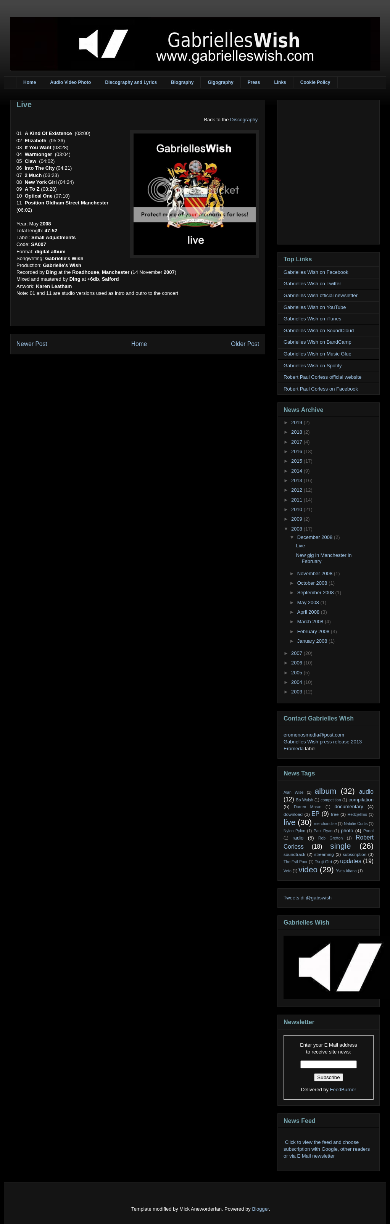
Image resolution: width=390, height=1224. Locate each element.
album (326, 791)
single (340, 845)
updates (350, 861)
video (307, 869)
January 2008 (313, 641)
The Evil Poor (296, 862)
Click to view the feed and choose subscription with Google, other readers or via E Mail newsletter (327, 1149)
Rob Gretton (330, 838)
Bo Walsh (304, 800)
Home (29, 82)
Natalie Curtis (355, 824)
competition (331, 800)
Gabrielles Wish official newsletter (321, 295)
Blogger (260, 1209)
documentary (348, 806)
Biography (182, 82)
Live (24, 104)
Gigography (220, 82)
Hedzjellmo (357, 814)
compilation (361, 800)
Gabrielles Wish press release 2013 (323, 742)
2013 (297, 480)
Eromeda (294, 748)
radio (297, 838)
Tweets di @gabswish (308, 898)
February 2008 (314, 631)
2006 (297, 663)
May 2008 (309, 602)
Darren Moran (307, 807)
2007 (297, 653)
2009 (297, 519)
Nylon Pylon (294, 831)
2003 (297, 692)
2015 (297, 461)
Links (280, 82)
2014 (297, 471)
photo (347, 830)
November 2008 (315, 573)
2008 (297, 529)
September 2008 (316, 592)
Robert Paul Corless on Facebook (321, 389)
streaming (324, 854)
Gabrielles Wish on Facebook (316, 272)
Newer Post (31, 344)
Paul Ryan (323, 831)
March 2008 (311, 621)
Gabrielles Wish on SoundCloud (319, 330)
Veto (288, 871)
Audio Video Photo (70, 82)
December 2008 (315, 537)
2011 (297, 500)
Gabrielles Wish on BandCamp (317, 342)
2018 (297, 432)
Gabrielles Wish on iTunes (312, 319)
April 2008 (309, 612)
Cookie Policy (315, 82)
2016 (297, 451)
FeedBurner (343, 1089)
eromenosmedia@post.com (314, 735)
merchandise (325, 824)
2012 (297, 490)
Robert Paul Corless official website (322, 377)
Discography (244, 119)
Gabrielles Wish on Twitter (312, 283)
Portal (368, 831)
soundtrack (294, 854)
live (289, 822)
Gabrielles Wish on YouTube (315, 307)
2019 (297, 422)
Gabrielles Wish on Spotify (313, 365)
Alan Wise (293, 792)
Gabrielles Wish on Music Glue (317, 354)
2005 (297, 673)
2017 (297, 442)
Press (254, 82)
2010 (297, 509)
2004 (297, 682)
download (293, 814)
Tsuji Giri (323, 861)
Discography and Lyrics (131, 82)
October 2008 (313, 583)
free (334, 814)
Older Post (245, 344)
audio (366, 791)
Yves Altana (346, 871)
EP (315, 814)
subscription (354, 854)
